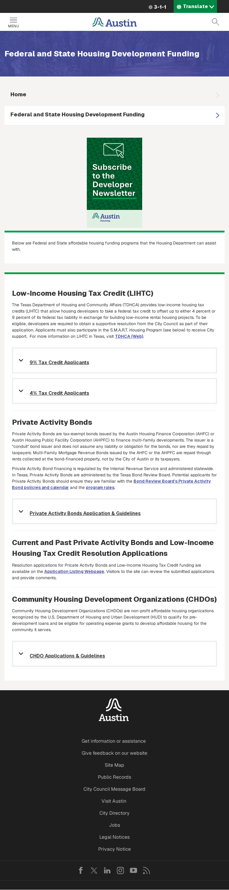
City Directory (114, 813)
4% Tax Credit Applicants (59, 393)
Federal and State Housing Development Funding (77, 114)
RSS (146, 870)
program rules (100, 487)
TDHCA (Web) (129, 336)
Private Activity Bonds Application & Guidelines (85, 513)
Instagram (120, 870)
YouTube (133, 870)
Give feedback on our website (114, 753)
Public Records (114, 777)
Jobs (114, 825)
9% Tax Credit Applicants (59, 362)
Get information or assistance (114, 741)
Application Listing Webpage (74, 571)
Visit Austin (113, 801)
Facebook (80, 870)
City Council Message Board (114, 789)
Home (18, 94)
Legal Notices (114, 837)
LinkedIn (107, 870)
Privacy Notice (114, 849)
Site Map (114, 765)
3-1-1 (160, 7)
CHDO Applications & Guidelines (67, 656)
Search (216, 22)
